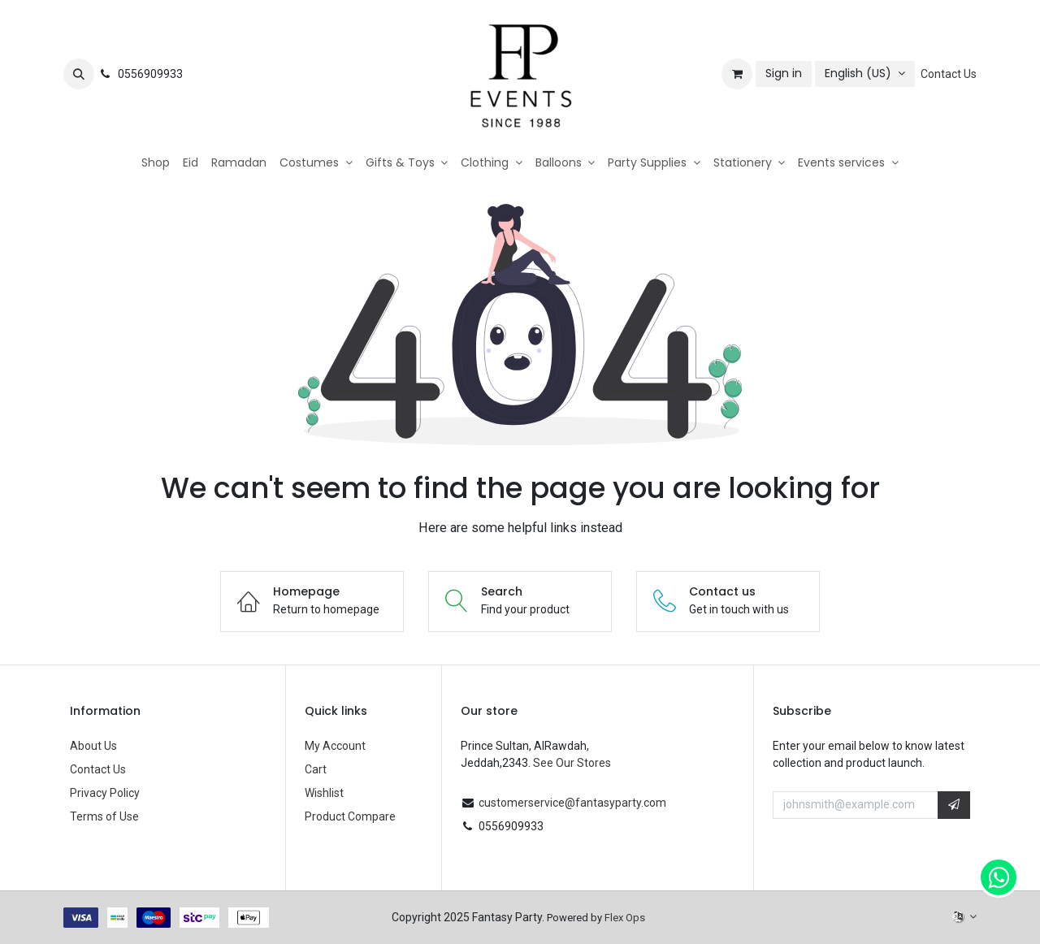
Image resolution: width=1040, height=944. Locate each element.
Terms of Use (104, 816)
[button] (78, 73)
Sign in (783, 73)
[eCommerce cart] (737, 73)
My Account (335, 745)
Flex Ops (624, 918)
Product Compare (350, 816)
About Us (93, 745)
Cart (316, 769)
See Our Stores (572, 762)
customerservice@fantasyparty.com (572, 802)
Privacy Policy (105, 792)
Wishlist (324, 792)
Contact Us (949, 73)
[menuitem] (155, 163)
